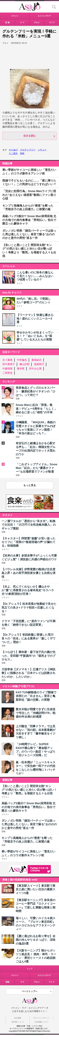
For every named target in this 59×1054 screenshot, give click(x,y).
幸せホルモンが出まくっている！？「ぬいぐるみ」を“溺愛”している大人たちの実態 (35, 336)
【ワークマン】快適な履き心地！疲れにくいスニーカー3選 (35, 318)
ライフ (19, 283)
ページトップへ (29, 991)
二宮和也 (7, 373)
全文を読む (29, 135)
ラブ (22, 982)
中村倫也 (22, 360)
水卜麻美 (7, 360)
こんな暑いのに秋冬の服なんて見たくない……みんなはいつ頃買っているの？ (35, 276)
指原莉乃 (39, 364)
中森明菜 (7, 368)
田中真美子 (8, 364)
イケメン (15, 975)
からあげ (13, 149)
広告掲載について (41, 1022)
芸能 (7, 982)
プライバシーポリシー (41, 1018)
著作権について (18, 1022)
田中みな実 (35, 368)
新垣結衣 (36, 360)
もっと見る (29, 485)
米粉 (22, 153)
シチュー (42, 149)
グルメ (37, 982)
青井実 (20, 368)
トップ (29, 969)
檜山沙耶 (24, 364)
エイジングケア (44, 975)
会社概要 (17, 1018)
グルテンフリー (27, 149)
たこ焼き (13, 153)
